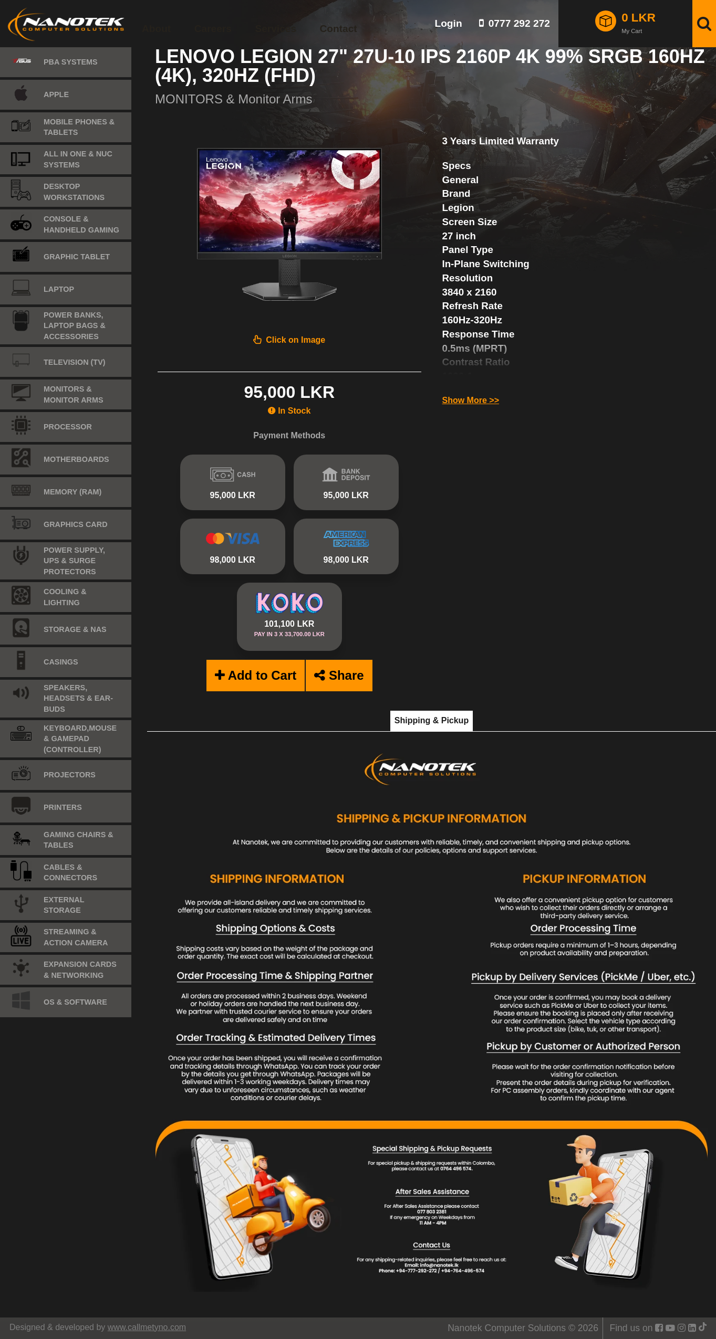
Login (448, 23)
